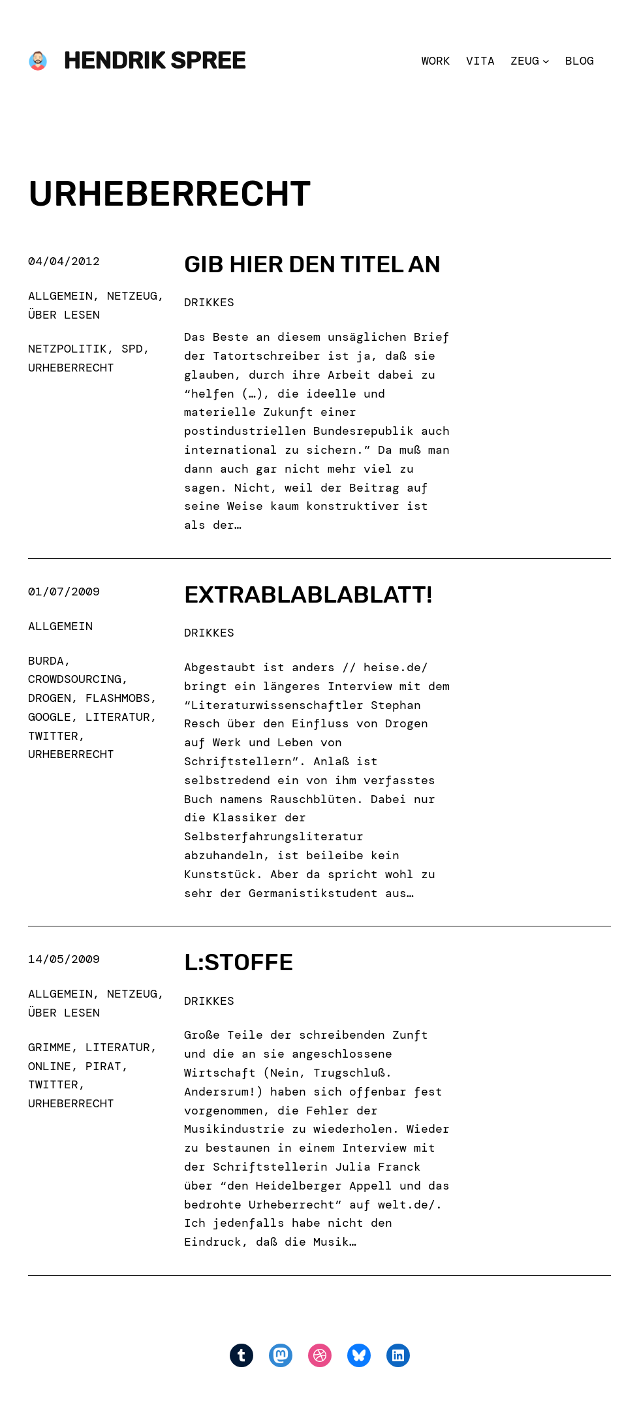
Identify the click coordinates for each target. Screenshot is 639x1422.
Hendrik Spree (154, 60)
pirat (103, 1066)
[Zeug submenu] (546, 61)
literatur (118, 717)
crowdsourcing (74, 679)
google (49, 717)
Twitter (53, 736)
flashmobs (118, 698)
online (49, 1066)
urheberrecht (71, 367)
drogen (49, 698)
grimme (49, 1047)
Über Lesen (64, 315)
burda (46, 661)
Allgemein (60, 296)
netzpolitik (67, 348)
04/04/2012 (64, 261)
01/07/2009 (64, 591)
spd (132, 348)
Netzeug (132, 296)
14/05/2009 (64, 959)
